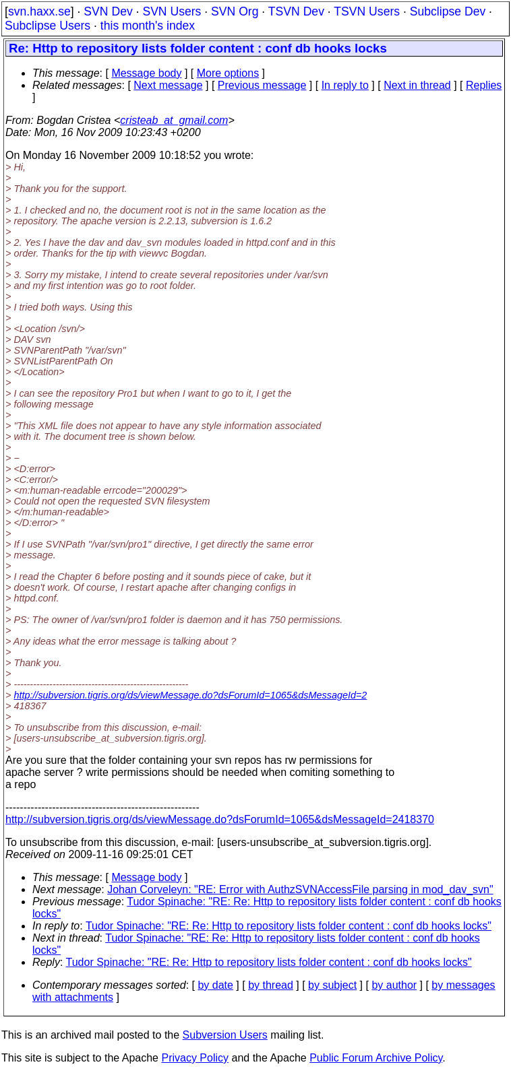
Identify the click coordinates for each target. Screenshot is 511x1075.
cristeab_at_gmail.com (174, 120)
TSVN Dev (296, 11)
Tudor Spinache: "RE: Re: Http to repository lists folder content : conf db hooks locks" (288, 926)
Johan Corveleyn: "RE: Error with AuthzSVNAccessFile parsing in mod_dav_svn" (300, 889)
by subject (332, 985)
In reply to (345, 85)
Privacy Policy (195, 1058)
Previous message (262, 85)
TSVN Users (367, 11)
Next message (167, 85)
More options (228, 73)
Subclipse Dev (447, 11)
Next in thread (417, 85)
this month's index (147, 25)
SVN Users (171, 11)
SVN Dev (108, 11)
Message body (146, 73)
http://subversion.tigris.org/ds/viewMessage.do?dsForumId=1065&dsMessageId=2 (190, 695)
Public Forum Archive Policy (375, 1058)
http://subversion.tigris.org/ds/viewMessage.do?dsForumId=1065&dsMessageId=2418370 (219, 819)
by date (215, 985)
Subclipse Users (47, 25)
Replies (484, 85)
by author (394, 985)
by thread (270, 985)
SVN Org (234, 11)
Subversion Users (225, 1035)
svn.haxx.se (39, 11)
